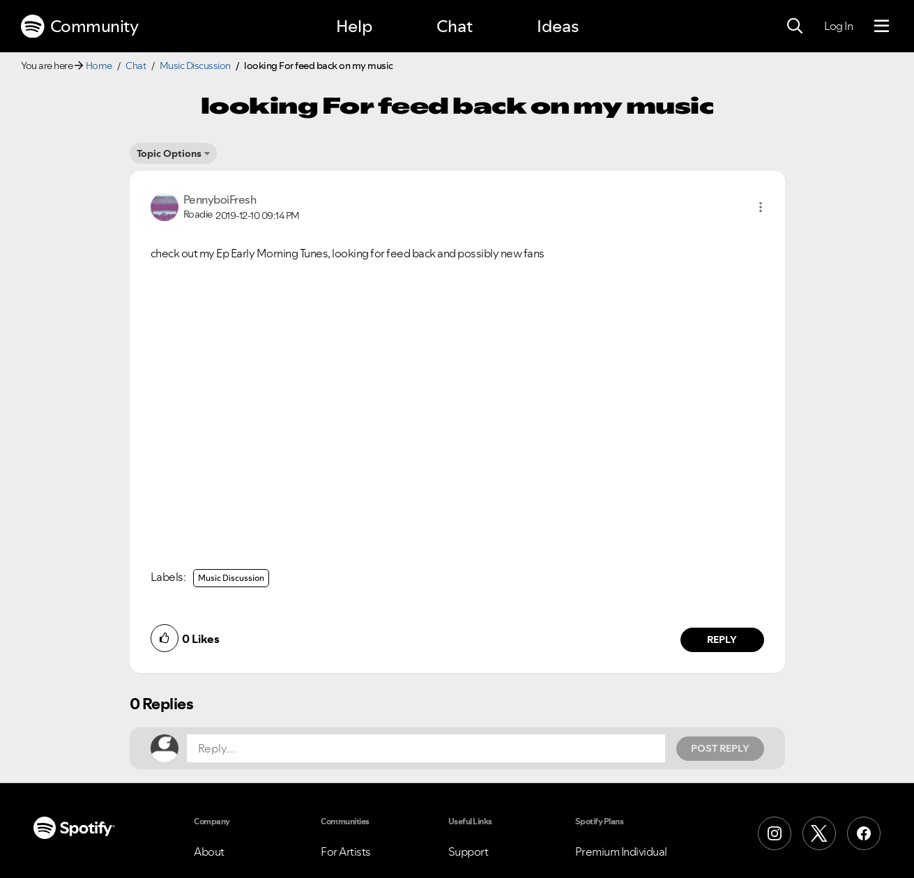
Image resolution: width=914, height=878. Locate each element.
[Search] (795, 26)
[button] (760, 207)
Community (79, 26)
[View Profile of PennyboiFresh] (220, 199)
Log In (838, 25)
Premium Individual (621, 851)
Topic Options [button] (169, 153)
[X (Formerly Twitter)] (819, 833)
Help (354, 26)
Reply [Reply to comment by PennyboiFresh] (722, 639)
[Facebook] (864, 833)
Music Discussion (195, 66)
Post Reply (720, 748)
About (209, 851)
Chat (454, 26)
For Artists (346, 851)
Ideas (558, 26)
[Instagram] (774, 833)
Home (99, 66)
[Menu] (881, 26)
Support (468, 851)
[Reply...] (426, 748)
